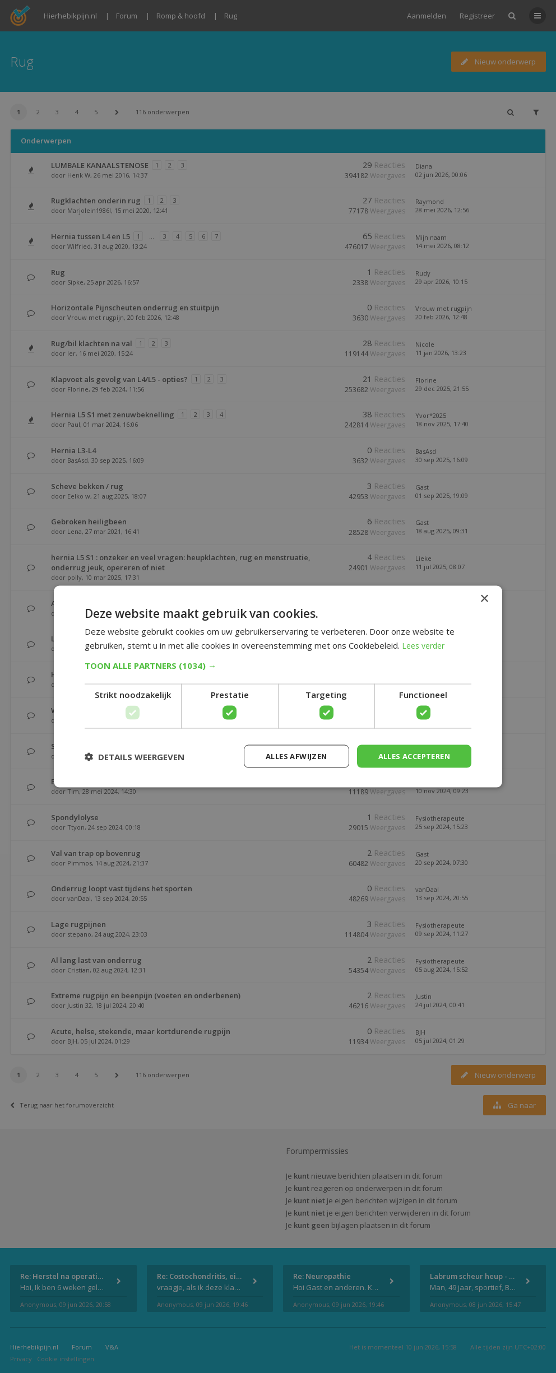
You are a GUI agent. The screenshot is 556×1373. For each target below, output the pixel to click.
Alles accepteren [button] (410, 756)
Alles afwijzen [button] (285, 756)
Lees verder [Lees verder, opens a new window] (426, 644)
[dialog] (278, 686)
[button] (278, 664)
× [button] (484, 597)
